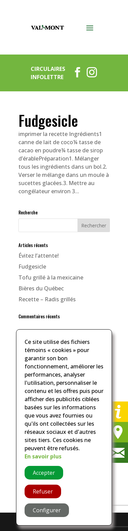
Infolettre (47, 77)
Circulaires (48, 69)
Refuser (43, 491)
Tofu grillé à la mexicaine (50, 277)
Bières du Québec (41, 288)
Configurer (47, 510)
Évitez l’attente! (38, 255)
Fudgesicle (48, 120)
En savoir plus (43, 456)
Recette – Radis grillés (47, 299)
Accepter (44, 472)
